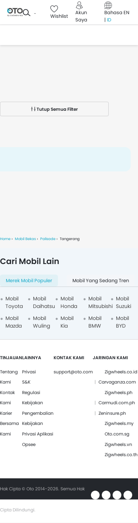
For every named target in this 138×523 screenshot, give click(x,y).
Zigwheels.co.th (121, 454)
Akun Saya (81, 16)
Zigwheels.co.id (121, 372)
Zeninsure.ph (112, 413)
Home (5, 239)
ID (109, 19)
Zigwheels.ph (119, 392)
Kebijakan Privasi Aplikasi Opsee (37, 433)
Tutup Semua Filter (54, 109)
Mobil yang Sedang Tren (100, 280)
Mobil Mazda (13, 322)
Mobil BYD (122, 322)
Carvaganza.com (117, 382)
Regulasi (31, 392)
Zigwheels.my (119, 423)
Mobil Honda (68, 302)
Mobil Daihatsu (44, 302)
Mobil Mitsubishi (100, 302)
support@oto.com (73, 372)
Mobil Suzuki (123, 302)
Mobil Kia (67, 322)
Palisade (47, 239)
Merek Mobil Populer (29, 280)
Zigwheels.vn (118, 444)
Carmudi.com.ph (117, 403)
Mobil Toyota (14, 302)
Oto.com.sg (117, 434)
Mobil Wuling (41, 322)
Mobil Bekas (25, 239)
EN (126, 12)
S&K (26, 382)
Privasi (29, 372)
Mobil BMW (94, 322)
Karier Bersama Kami (9, 423)
